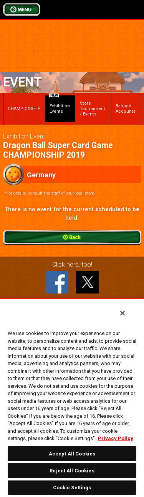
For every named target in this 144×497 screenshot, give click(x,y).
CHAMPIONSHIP (24, 108)
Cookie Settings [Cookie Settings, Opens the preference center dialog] (72, 487)
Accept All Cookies (72, 454)
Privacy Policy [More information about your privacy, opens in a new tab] (115, 438)
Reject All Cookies (72, 471)
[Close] (122, 313)
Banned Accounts (126, 108)
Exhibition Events (59, 104)
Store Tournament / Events (92, 109)
